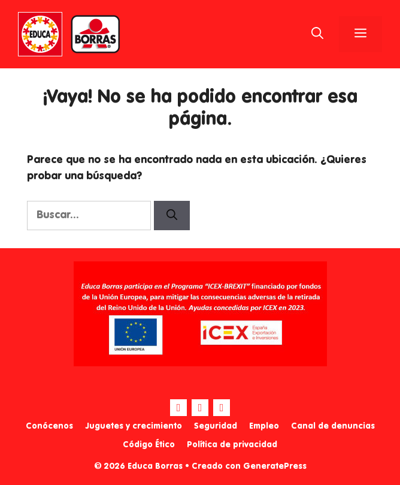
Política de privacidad (232, 445)
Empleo (264, 426)
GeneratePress (275, 466)
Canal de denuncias (333, 426)
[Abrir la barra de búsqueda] (317, 34)
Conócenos (49, 426)
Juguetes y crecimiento (133, 426)
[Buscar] (172, 215)
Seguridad (215, 426)
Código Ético (149, 445)
